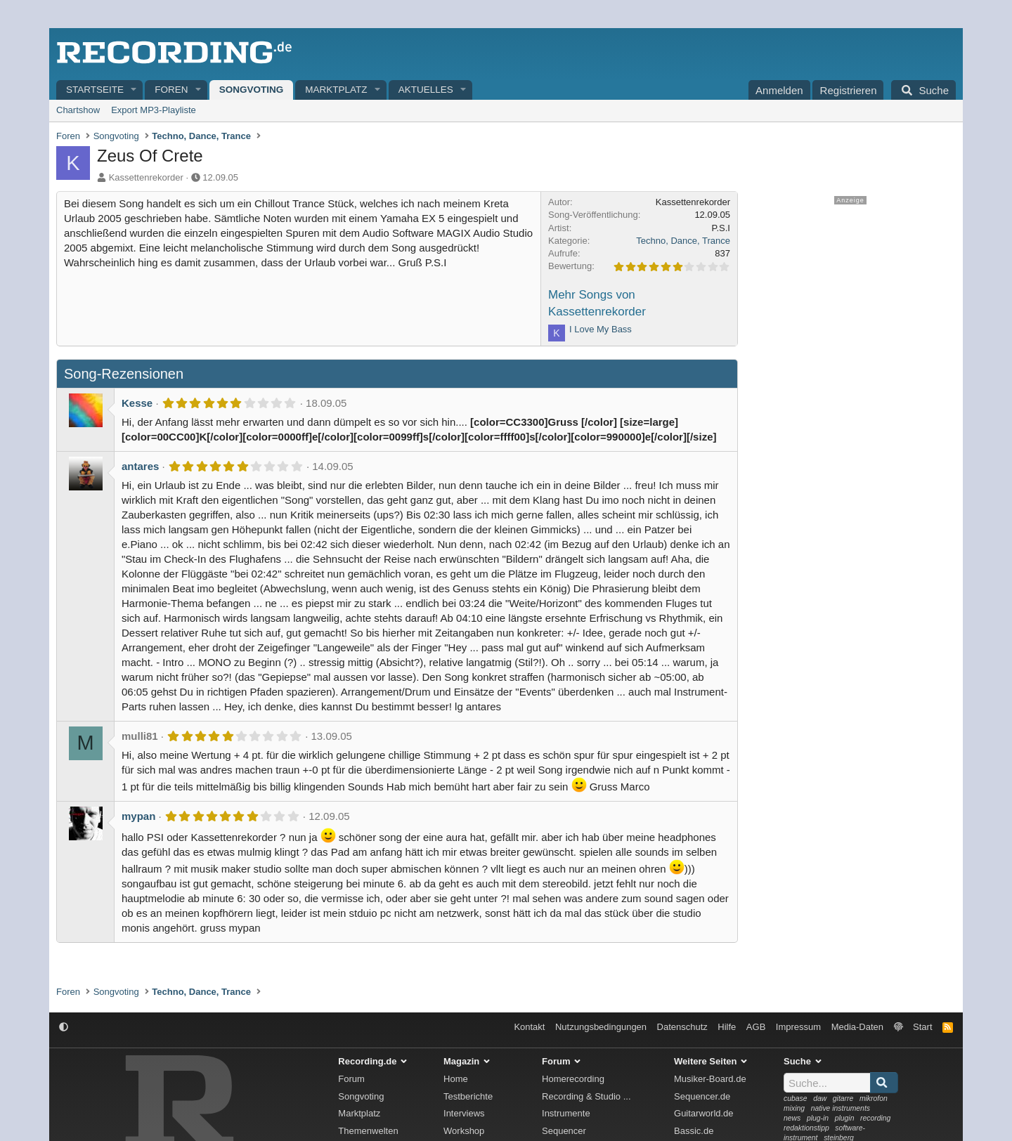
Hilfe (727, 1027)
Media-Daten (857, 1027)
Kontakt (529, 1027)
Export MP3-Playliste (153, 110)
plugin (845, 1118)
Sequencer (564, 1131)
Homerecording (573, 1079)
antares (140, 466)
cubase (795, 1098)
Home (455, 1079)
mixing (794, 1108)
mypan (138, 816)
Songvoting (251, 89)
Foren (171, 89)
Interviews (464, 1113)
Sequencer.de (702, 1096)
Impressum (798, 1027)
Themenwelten (368, 1131)
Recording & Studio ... (586, 1096)
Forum (351, 1079)
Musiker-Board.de (710, 1079)
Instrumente (566, 1113)
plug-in (818, 1118)
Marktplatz (336, 89)
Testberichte (468, 1096)
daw (819, 1098)
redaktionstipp (806, 1128)
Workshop (463, 1131)
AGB (755, 1027)
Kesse (137, 403)
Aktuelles (425, 89)
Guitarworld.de (704, 1113)
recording (875, 1118)
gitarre (843, 1098)
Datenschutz (682, 1027)
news (792, 1118)
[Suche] (923, 90)
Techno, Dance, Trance (683, 240)
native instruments (840, 1108)
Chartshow (78, 110)
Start (922, 1027)
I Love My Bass (600, 329)
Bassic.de (693, 1131)
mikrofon (873, 1098)
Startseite (95, 89)
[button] (134, 90)
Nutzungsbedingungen (601, 1027)
